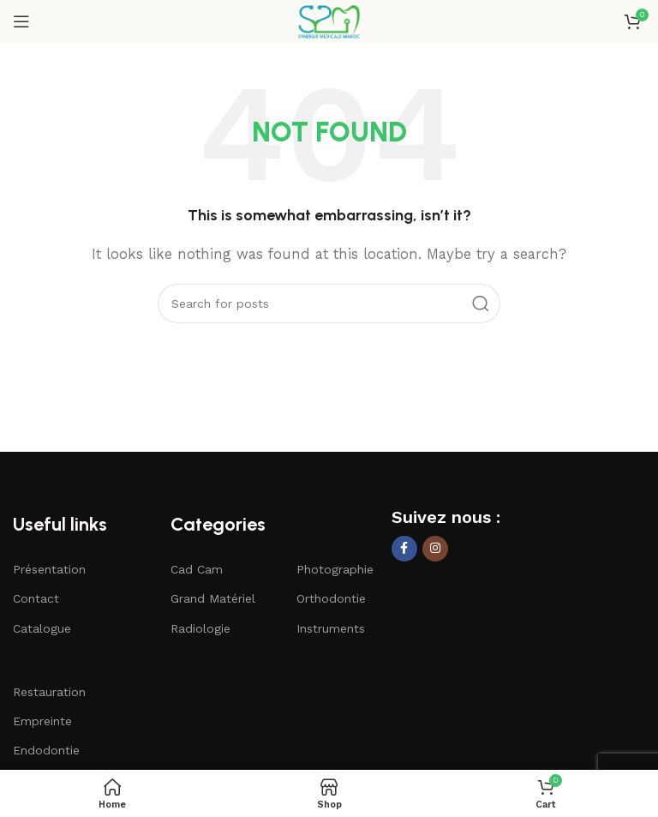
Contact (36, 598)
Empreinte (42, 721)
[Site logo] (328, 20)
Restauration (49, 692)
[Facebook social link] (404, 549)
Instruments (330, 628)
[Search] (329, 303)
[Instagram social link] (435, 549)
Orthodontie (331, 598)
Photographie (335, 569)
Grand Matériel (212, 598)
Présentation (49, 569)
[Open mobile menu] (21, 21)
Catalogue (42, 628)
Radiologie (200, 628)
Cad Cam (196, 569)
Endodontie (46, 750)
